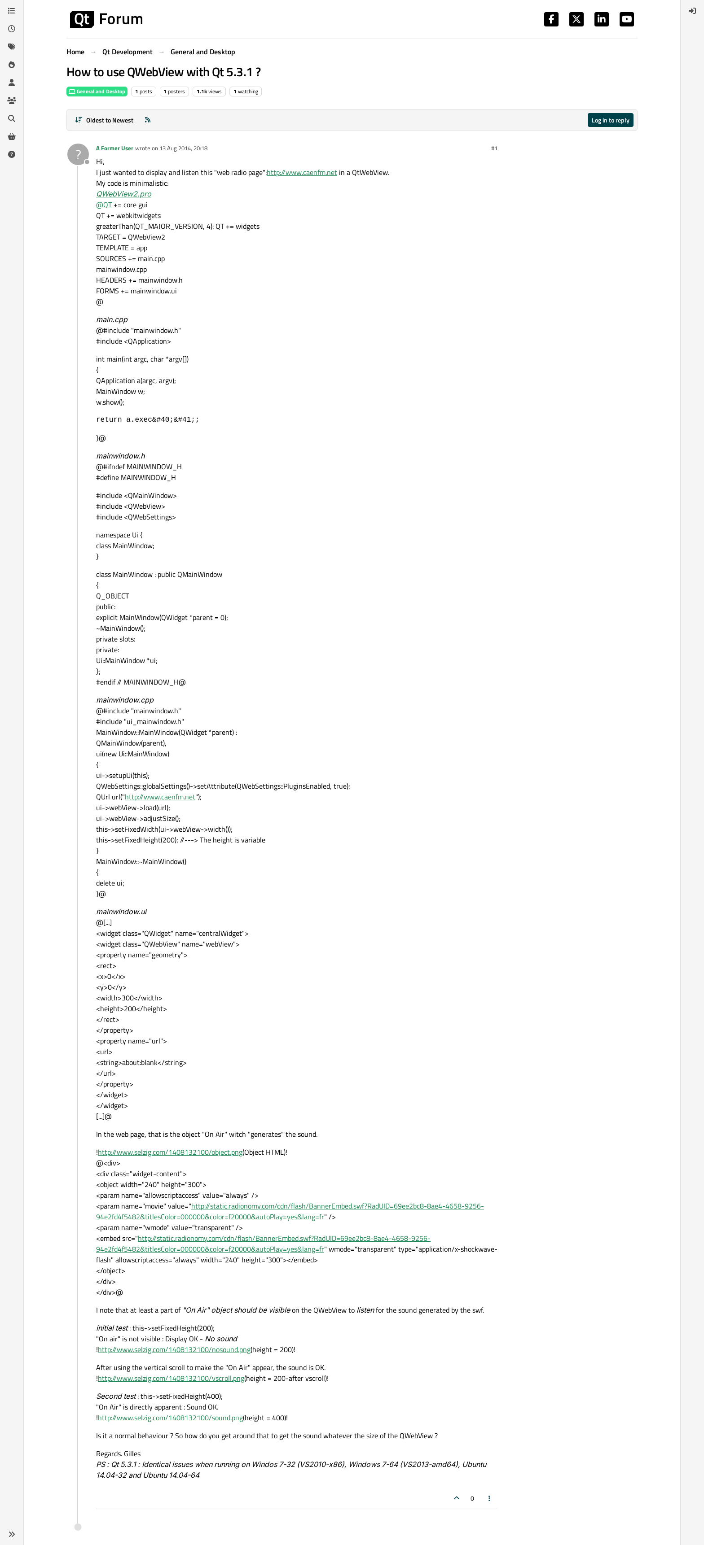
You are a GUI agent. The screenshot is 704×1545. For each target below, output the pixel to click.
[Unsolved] (12, 154)
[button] (12, 1534)
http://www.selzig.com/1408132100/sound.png (170, 1417)
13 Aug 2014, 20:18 (183, 148)
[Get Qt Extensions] (12, 136)
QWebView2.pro (123, 193)
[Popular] (12, 64)
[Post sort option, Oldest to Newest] (103, 120)
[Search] (12, 118)
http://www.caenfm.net (302, 172)
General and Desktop (97, 91)
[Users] (12, 82)
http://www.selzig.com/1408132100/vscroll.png (171, 1378)
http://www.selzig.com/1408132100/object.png (170, 1152)
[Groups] (12, 100)
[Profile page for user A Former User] (78, 154)
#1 (494, 148)
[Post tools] (490, 1498)
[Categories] (12, 11)
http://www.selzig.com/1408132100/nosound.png (174, 1349)
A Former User (114, 148)
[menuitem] (692, 11)
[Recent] (12, 29)
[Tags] (12, 46)
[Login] (692, 11)
